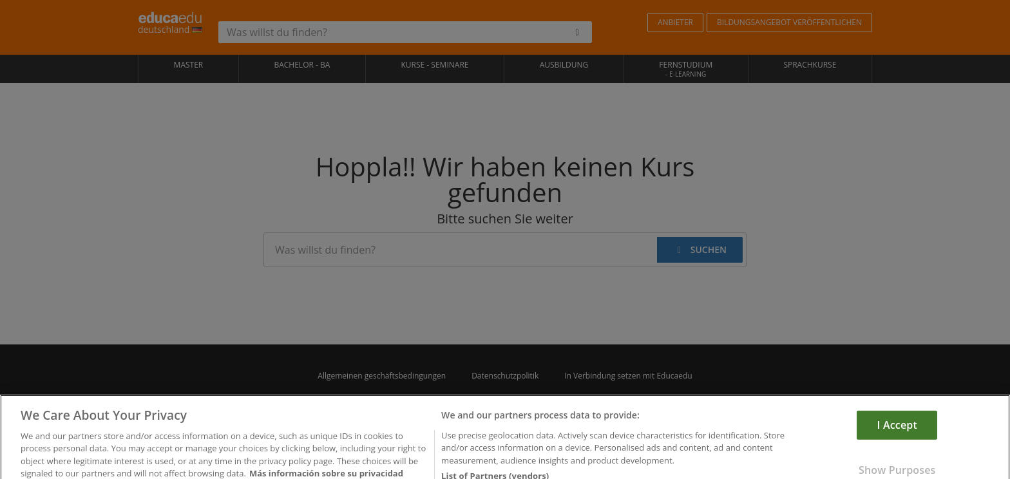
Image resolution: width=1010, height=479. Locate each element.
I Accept (897, 439)
